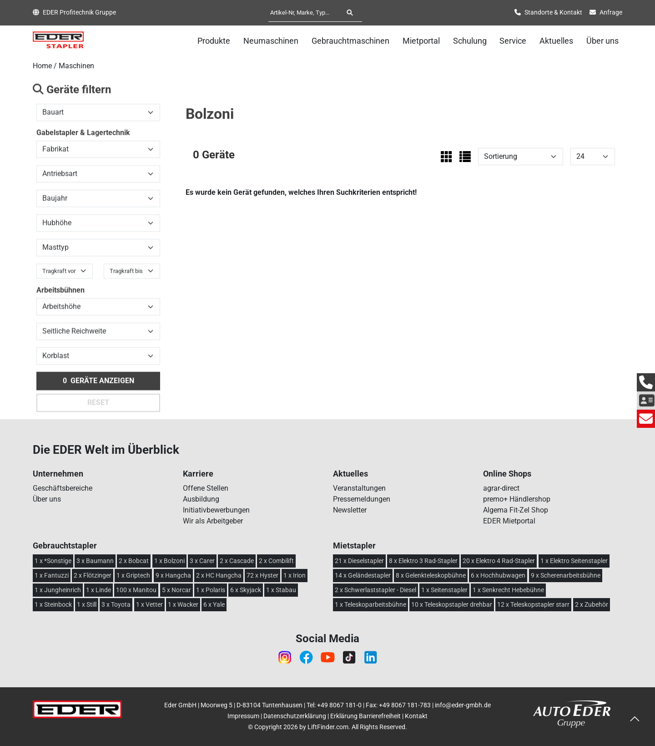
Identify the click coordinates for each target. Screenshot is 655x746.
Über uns (602, 41)
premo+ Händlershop (516, 499)
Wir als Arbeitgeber (213, 521)
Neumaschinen (270, 41)
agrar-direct (501, 488)
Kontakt (416, 716)
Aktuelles (556, 41)
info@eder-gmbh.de (463, 705)
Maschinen (76, 65)
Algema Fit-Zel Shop (515, 510)
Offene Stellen (205, 488)
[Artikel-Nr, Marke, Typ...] (304, 12)
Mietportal (421, 41)
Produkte (213, 41)
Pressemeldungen (361, 499)
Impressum (243, 716)
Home (42, 65)
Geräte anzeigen (98, 385)
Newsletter (350, 510)
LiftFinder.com (327, 727)
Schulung (470, 41)
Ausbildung (201, 499)
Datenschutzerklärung (294, 716)
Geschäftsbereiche (62, 488)
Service (512, 41)
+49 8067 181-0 (339, 705)
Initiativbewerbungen (216, 510)
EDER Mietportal (509, 521)
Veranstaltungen (359, 488)
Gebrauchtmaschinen (350, 41)
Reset (98, 407)
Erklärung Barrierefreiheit (365, 716)
